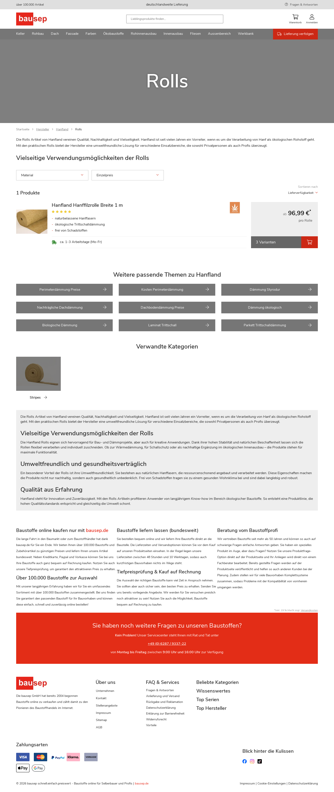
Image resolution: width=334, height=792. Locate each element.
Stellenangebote (106, 706)
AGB (99, 727)
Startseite (22, 129)
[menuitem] (20, 34)
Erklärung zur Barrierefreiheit (165, 714)
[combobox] (174, 19)
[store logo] (38, 19)
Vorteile (151, 725)
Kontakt (101, 698)
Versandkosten (309, 610)
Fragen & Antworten (304, 5)
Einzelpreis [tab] (128, 175)
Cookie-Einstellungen (272, 783)
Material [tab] (52, 175)
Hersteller (42, 129)
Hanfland (62, 129)
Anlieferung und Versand (162, 696)
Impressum (103, 713)
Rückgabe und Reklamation (164, 702)
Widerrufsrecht (156, 719)
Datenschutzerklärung (161, 708)
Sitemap (101, 720)
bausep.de (141, 783)
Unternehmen (105, 691)
